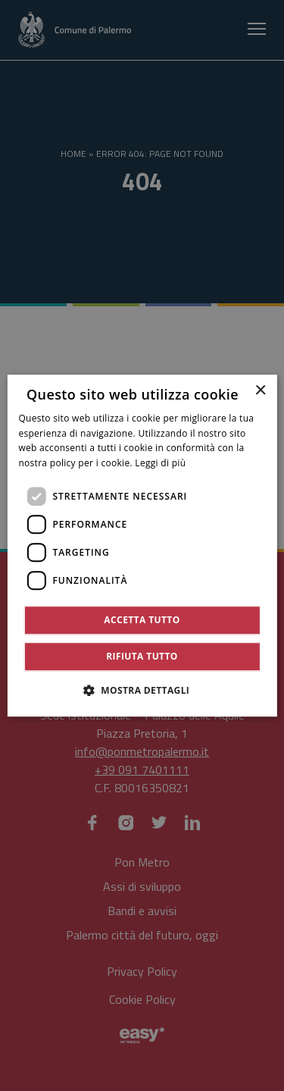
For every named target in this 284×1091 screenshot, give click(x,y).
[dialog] (142, 545)
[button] (142, 690)
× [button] (260, 391)
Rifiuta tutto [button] (142, 656)
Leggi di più (160, 462)
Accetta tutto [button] (141, 619)
